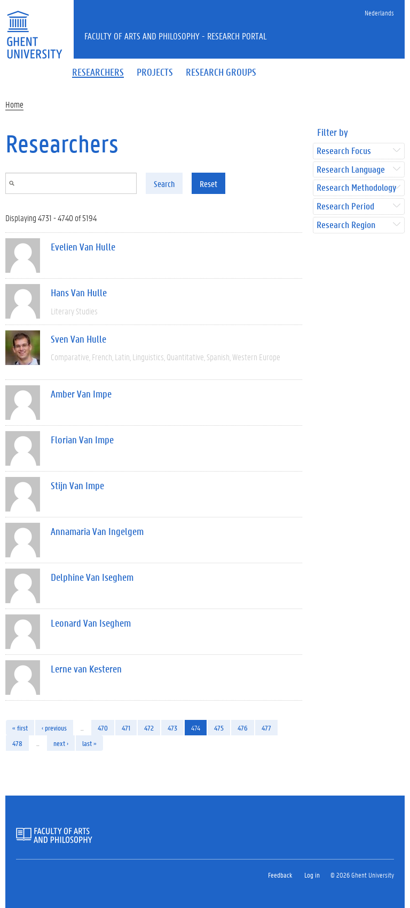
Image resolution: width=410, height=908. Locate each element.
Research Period (345, 206)
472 (149, 727)
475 (219, 727)
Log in (312, 874)
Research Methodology (356, 188)
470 (103, 727)
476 (243, 727)
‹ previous (54, 727)
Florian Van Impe (82, 439)
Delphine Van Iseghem (92, 577)
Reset (208, 183)
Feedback (280, 874)
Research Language (351, 170)
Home (14, 104)
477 (266, 727)
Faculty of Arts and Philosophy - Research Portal (175, 36)
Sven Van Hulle (78, 339)
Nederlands (379, 12)
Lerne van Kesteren (86, 668)
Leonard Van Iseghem (91, 623)
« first (20, 727)
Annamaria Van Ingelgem (97, 531)
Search (164, 183)
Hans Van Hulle (79, 292)
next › (60, 743)
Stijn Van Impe (77, 485)
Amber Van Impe (81, 393)
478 (17, 743)
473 (172, 727)
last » (89, 743)
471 (126, 727)
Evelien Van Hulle (83, 246)
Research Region (346, 225)
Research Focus (344, 151)
